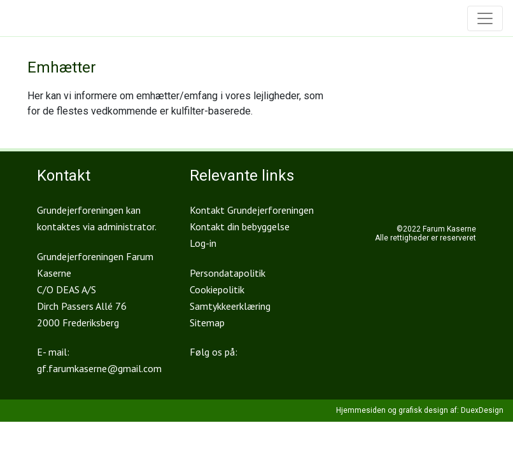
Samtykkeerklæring (230, 306)
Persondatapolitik (227, 273)
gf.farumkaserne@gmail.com (99, 368)
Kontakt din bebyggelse (240, 226)
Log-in (203, 243)
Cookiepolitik (217, 289)
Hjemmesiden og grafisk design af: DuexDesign (419, 410)
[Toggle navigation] (485, 18)
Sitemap (207, 322)
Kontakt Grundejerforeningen (252, 210)
